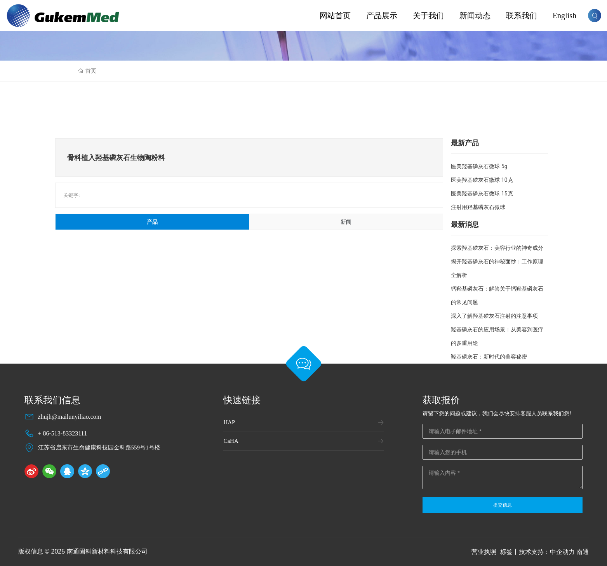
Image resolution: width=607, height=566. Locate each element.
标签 (506, 552)
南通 (582, 552)
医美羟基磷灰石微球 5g (479, 166)
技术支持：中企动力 (547, 552)
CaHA (230, 441)
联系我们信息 (52, 400)
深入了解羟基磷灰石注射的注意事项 (494, 316)
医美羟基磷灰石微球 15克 (482, 193)
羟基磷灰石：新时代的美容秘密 (489, 357)
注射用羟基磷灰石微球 (478, 207)
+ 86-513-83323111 (62, 433)
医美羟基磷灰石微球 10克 (482, 180)
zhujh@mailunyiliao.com (69, 416)
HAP (229, 422)
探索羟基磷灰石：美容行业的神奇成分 (497, 248)
